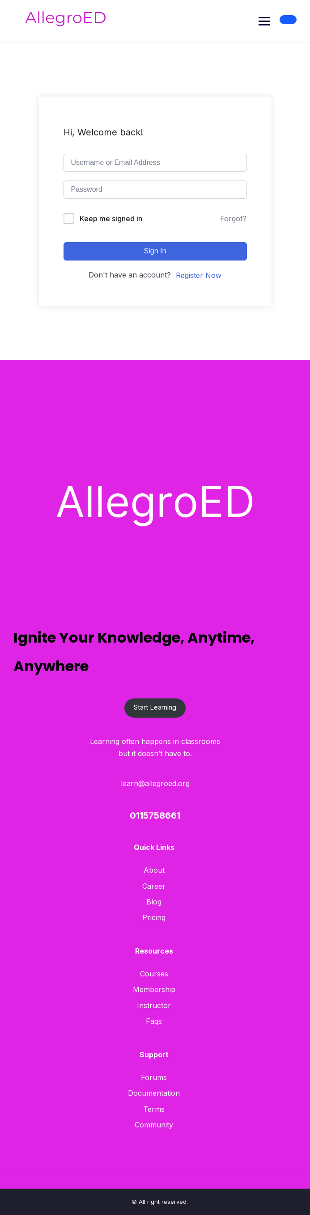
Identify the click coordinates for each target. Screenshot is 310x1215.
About (154, 870)
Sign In (155, 251)
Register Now (198, 275)
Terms (154, 1109)
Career (154, 886)
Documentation (154, 1093)
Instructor (154, 1005)
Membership (154, 989)
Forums (154, 1077)
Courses (154, 973)
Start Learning (155, 707)
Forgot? (233, 218)
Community (154, 1124)
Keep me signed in (111, 218)
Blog (153, 901)
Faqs (154, 1021)
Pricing (154, 917)
